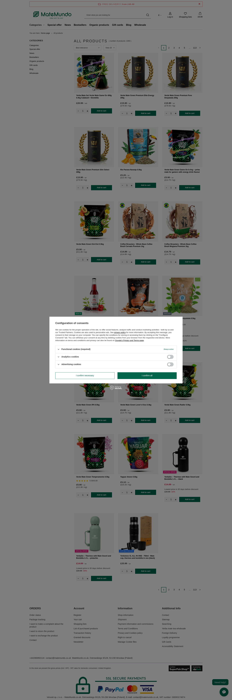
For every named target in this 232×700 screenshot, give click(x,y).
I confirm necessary (85, 375)
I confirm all (147, 375)
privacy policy (120, 332)
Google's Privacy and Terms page (129, 340)
